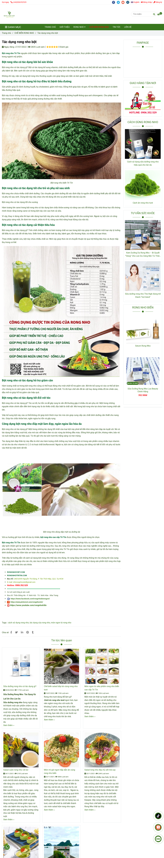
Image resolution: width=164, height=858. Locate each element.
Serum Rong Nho (143, 346)
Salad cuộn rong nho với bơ (15, 770)
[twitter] (119, 2)
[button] (136, 2)
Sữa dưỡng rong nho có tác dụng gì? (19, 686)
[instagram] (128, 2)
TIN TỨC (116, 27)
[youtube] (123, 2)
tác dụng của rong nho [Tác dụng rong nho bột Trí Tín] (40, 622)
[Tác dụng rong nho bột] (9, 14)
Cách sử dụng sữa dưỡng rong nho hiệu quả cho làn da (143, 163)
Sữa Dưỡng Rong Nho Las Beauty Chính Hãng (143, 390)
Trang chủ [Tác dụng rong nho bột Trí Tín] (6, 33)
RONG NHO (79, 27)
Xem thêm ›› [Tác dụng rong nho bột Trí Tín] (8, 725)
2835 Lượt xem (36, 47)
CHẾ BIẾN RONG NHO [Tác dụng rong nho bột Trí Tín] (24, 33)
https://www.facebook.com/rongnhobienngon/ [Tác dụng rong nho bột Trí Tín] (30, 599)
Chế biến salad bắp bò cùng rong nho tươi (61, 688)
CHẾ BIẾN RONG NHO (99, 27)
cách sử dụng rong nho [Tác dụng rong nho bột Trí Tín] (18, 622)
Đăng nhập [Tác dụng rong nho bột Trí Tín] (146, 2)
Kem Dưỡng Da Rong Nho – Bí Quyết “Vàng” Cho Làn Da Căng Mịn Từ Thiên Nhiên (143, 255)
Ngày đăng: (8, 47)
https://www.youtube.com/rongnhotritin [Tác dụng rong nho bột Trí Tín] (28, 605)
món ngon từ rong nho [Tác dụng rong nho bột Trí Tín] (61, 622)
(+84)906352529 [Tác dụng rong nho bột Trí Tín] (18, 2)
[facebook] (114, 2)
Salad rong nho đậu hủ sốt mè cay (100, 770)
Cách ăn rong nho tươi (143, 203)
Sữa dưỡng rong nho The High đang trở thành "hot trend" (143, 295)
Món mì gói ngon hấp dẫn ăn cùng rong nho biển (59, 771)
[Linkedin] (22, 632)
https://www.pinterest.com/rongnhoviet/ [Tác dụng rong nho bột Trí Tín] (27, 602)
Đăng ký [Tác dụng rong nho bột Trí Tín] (157, 2)
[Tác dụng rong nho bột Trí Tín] (159, 14)
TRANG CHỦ (50, 27)
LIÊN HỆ (127, 27)
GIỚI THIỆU (65, 27)
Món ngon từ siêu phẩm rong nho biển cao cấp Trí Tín (101, 688)
